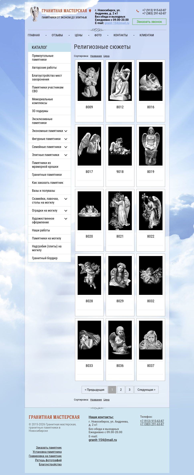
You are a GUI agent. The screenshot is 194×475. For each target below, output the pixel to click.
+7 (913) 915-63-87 (152, 421)
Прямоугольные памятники (43, 57)
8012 (120, 107)
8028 (89, 301)
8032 (150, 301)
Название (96, 55)
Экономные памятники (47, 131)
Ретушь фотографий (48, 460)
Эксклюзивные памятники (42, 121)
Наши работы (41, 230)
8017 (89, 172)
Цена (107, 55)
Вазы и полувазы (43, 191)
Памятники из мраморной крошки (45, 165)
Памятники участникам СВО (47, 89)
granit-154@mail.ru (117, 23)
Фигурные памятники (46, 139)
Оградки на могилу (44, 210)
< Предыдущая (94, 389)
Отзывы (57, 35)
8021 (120, 236)
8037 (150, 366)
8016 (150, 107)
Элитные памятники (45, 155)
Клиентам (147, 35)
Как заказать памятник (47, 183)
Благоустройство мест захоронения (47, 77)
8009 (89, 107)
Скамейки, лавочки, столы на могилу (45, 200)
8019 (150, 172)
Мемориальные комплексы (42, 101)
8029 (120, 301)
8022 (150, 236)
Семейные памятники (46, 147)
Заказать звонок (149, 22)
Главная (34, 35)
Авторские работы (44, 67)
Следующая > (146, 389)
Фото (98, 35)
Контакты (121, 35)
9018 (120, 172)
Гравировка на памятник (45, 456)
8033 (89, 366)
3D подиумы (40, 111)
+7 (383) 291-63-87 (152, 424)
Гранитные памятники (47, 175)
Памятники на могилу (46, 238)
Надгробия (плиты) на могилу (47, 248)
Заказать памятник (49, 447)
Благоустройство (50, 464)
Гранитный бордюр (45, 258)
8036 (120, 366)
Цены (78, 35)
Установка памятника (47, 451)
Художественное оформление (43, 220)
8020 (89, 236)
